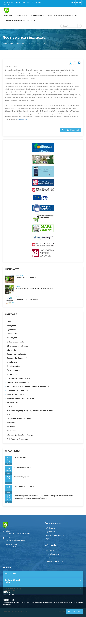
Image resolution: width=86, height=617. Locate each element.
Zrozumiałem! (74, 611)
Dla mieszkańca (13, 366)
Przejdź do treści (33, 2)
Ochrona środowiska (15, 342)
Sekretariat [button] (10, 574)
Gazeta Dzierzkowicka (16, 394)
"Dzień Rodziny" (20, 457)
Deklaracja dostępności (55, 561)
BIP (4, 4)
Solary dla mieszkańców (17, 354)
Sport (9, 321)
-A (72, 2)
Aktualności (21, 43)
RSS (8, 4)
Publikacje (11, 423)
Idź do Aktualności (70, 130)
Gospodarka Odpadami (17, 358)
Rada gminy (11, 326)
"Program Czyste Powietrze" (19, 419)
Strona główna (8, 2)
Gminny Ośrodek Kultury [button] (12, 581)
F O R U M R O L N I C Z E (24, 486)
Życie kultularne (13, 370)
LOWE (9, 406)
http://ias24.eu (23, 119)
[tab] (43, 573)
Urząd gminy (12, 362)
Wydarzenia (12, 374)
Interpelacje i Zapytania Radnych (20, 435)
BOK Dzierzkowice (14, 431)
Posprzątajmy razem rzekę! (27, 299)
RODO (48, 557)
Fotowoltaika (12, 402)
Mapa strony (20, 2)
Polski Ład (11, 427)
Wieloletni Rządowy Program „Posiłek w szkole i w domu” (30, 410)
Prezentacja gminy (53, 554)
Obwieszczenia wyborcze (17, 346)
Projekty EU (12, 338)
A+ (77, 2)
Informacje (11, 350)
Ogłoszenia (11, 330)
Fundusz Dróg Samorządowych (19, 382)
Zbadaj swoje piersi (22, 477)
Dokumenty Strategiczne (17, 390)
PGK (8, 414)
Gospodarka (12, 334)
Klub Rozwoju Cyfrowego (17, 439)
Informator (50, 550)
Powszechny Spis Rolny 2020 (18, 378)
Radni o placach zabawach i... (28, 278)
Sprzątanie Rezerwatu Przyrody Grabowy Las (34, 288)
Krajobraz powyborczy (23, 467)
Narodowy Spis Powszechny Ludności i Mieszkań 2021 (29, 386)
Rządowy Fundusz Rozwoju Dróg (20, 398)
